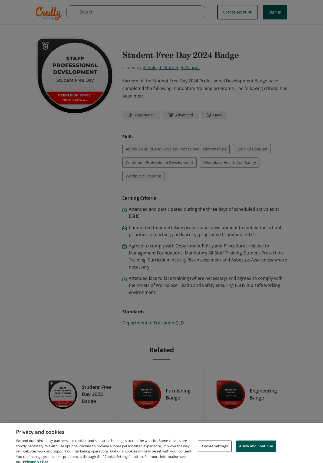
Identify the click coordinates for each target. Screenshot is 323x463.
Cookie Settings (215, 451)
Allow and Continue (256, 451)
